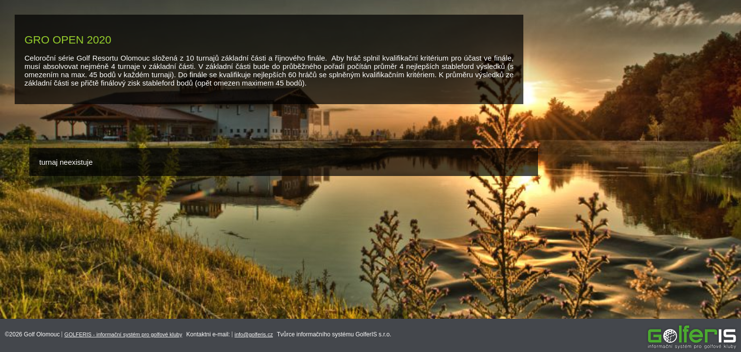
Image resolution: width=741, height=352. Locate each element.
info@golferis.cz (254, 334)
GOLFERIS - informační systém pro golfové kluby (123, 334)
